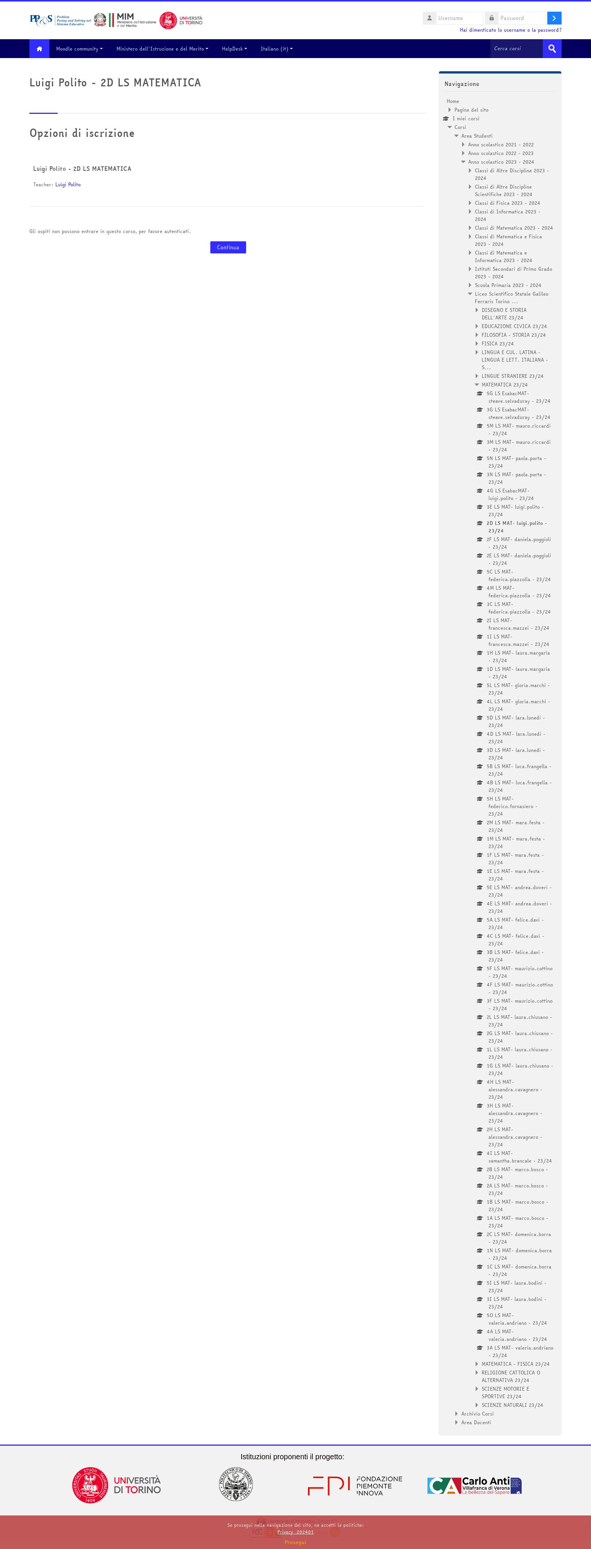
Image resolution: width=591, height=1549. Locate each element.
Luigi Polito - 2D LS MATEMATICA (82, 168)
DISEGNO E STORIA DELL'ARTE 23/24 (504, 313)
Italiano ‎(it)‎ (278, 48)
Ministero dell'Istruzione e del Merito (163, 48)
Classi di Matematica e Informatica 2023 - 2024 (504, 256)
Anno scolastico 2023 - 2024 (501, 162)
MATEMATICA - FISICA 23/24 (516, 1364)
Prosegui (295, 1542)
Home (453, 101)
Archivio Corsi (477, 1413)
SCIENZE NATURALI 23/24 (513, 1405)
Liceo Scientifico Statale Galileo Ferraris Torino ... (511, 297)
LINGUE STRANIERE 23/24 (513, 376)
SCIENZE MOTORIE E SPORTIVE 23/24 (505, 1392)
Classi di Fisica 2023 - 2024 (507, 203)
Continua (228, 247)
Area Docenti (476, 1422)
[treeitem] (500, 761)
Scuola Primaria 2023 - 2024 (508, 285)
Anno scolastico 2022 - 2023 (501, 153)
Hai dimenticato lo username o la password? (511, 30)
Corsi (460, 127)
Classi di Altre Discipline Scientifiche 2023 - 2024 (504, 190)
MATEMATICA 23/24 (505, 384)
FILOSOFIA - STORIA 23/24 (514, 335)
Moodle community (80, 48)
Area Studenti (477, 136)
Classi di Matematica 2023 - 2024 (514, 228)
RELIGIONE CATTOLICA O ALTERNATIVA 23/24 (511, 1376)
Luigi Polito (68, 184)
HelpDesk (235, 48)
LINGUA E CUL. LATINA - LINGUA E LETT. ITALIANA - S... (515, 359)
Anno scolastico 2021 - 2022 (501, 144)
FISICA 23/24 (498, 343)
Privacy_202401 (295, 1531)
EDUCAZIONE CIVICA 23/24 (514, 326)
